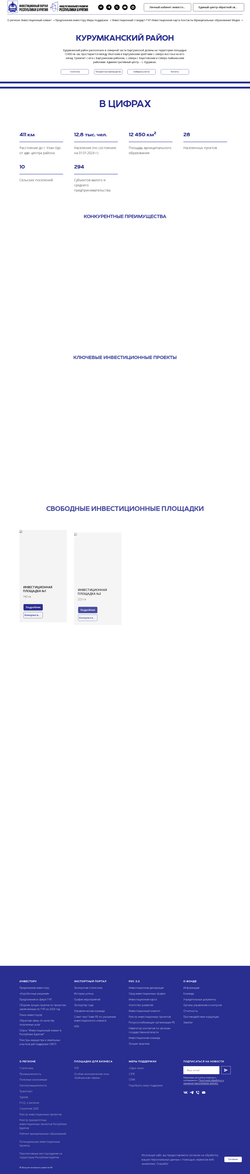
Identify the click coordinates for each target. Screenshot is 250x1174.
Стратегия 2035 (29, 1108)
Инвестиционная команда (144, 1038)
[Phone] (117, 7)
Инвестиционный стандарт (128, 20)
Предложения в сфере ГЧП (35, 999)
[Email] (125, 7)
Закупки (187, 1022)
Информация (191, 987)
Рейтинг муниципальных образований (42, 1133)
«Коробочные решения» (34, 993)
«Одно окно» (136, 1068)
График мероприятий (87, 999)
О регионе (13, 20)
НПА (76, 1026)
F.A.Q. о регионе (29, 1102)
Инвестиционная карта (165, 20)
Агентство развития (141, 1005)
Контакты (187, 20)
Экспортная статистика (88, 987)
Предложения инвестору (70, 20)
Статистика (26, 1068)
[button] (218, 7)
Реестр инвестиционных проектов (150, 1016)
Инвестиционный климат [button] (36, 20)
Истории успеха (83, 993)
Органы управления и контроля (202, 1005)
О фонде (190, 981)
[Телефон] (197, 1092)
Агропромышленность (33, 1085)
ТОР (76, 1068)
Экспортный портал (90, 981)
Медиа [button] (236, 20)
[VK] (101, 7)
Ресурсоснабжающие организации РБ (152, 1022)
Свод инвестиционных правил (147, 993)
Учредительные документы (199, 999)
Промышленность (30, 1074)
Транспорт (26, 1091)
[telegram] (191, 1092)
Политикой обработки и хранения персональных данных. (203, 1081)
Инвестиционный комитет (144, 1011)
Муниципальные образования (212, 20)
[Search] (93, 7)
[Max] (133, 7)
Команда (188, 993)
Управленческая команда (89, 1011)
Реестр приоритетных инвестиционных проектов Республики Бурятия (43, 1124)
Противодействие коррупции (201, 1016)
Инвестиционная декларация (146, 987)
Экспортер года (83, 1005)
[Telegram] (109, 7)
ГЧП (148, 20)
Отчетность (190, 1011)
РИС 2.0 (134, 981)
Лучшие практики (139, 1043)
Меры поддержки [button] (98, 20)
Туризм (23, 1097)
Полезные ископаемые (33, 1079)
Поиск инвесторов (30, 1015)
